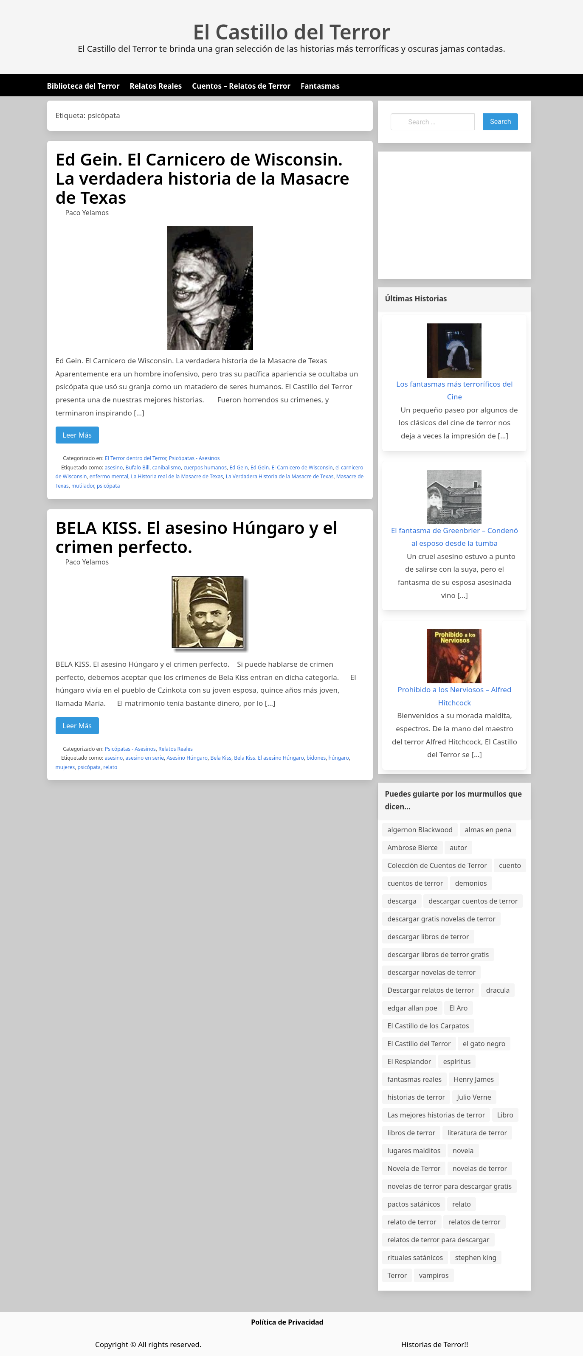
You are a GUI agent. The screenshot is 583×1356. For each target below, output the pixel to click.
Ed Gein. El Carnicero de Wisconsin (292, 467)
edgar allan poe (412, 1008)
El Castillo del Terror (291, 31)
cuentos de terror (415, 883)
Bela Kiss (220, 757)
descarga (401, 901)
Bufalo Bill (138, 467)
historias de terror (416, 1097)
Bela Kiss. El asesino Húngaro (269, 757)
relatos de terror (474, 1222)
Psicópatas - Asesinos (194, 458)
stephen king (476, 1257)
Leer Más (77, 435)
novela (463, 1150)
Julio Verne (474, 1097)
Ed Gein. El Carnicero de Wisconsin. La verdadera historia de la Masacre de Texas (202, 178)
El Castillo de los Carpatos (428, 1025)
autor (458, 847)
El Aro (458, 1008)
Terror (397, 1275)
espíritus (457, 1061)
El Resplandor (409, 1061)
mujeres (65, 767)
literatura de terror (477, 1132)
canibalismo (166, 467)
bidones (316, 757)
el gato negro (484, 1043)
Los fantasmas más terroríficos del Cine (454, 390)
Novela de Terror (413, 1168)
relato (110, 767)
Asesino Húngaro (187, 757)
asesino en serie (145, 757)
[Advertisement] (454, 215)
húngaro (339, 757)
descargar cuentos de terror (473, 901)
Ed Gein (238, 467)
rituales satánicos (415, 1257)
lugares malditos (413, 1150)
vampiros (434, 1275)
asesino (113, 467)
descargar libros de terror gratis (438, 954)
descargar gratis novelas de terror (441, 919)
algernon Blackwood (420, 829)
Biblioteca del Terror (83, 86)
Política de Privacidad (287, 1322)
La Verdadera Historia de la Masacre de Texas (280, 476)
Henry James (474, 1079)
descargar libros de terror (428, 936)
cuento (510, 865)
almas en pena (488, 829)
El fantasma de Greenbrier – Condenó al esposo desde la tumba (454, 536)
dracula (498, 990)
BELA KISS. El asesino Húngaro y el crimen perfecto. (197, 537)
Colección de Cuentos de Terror (437, 865)
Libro (505, 1115)
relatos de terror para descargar (438, 1239)
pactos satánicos (413, 1204)
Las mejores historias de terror (436, 1115)
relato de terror (411, 1222)
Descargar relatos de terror (430, 990)
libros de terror (411, 1132)
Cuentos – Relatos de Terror (241, 86)
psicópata (108, 485)
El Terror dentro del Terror (135, 458)
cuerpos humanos (205, 467)
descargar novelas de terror (431, 972)
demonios (471, 883)
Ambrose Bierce (412, 847)
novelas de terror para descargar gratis (449, 1186)
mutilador (82, 485)
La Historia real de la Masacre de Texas (177, 476)
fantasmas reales (414, 1079)
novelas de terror (480, 1168)
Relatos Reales (156, 86)
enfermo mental (109, 476)
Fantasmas (320, 86)
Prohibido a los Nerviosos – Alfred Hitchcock (455, 696)
